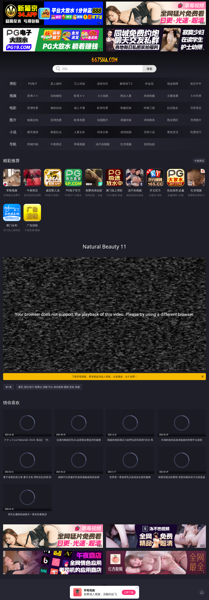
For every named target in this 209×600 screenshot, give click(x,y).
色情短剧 (149, 144)
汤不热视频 (103, 144)
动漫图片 (102, 120)
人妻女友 (79, 132)
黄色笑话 (172, 132)
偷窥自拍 (32, 120)
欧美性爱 (102, 108)
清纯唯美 (149, 120)
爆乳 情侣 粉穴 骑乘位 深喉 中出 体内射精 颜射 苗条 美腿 (49, 387)
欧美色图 (79, 120)
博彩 (13, 83)
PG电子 (32, 83)
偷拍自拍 (56, 108)
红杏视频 (125, 144)
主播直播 (172, 96)
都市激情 (32, 132)
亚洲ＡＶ (32, 96)
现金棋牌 (172, 83)
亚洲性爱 (32, 108)
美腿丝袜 (125, 120)
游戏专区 (102, 83)
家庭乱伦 (56, 132)
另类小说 (149, 132)
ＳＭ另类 (195, 96)
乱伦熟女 (172, 108)
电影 (13, 107)
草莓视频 (79, 144)
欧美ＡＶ (79, 96)
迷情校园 (125, 132)
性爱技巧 (195, 132)
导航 (13, 144)
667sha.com (104, 59)
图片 (13, 120)
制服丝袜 (125, 108)
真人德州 (56, 83)
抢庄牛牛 (195, 83)
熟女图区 (172, 120)
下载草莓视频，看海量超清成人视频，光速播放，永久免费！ (138, 377)
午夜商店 (56, 144)
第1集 (9, 387)
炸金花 (149, 83)
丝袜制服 (149, 96)
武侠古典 (102, 132)
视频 (13, 95)
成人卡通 (79, 108)
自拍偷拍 (56, 96)
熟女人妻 (125, 96)
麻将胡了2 (126, 83)
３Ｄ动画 (102, 96)
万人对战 (79, 83)
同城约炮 (32, 144)
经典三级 (149, 108)
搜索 (149, 69)
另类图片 (195, 120)
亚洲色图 (56, 120)
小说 (13, 132)
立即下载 (129, 592)
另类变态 (195, 108)
